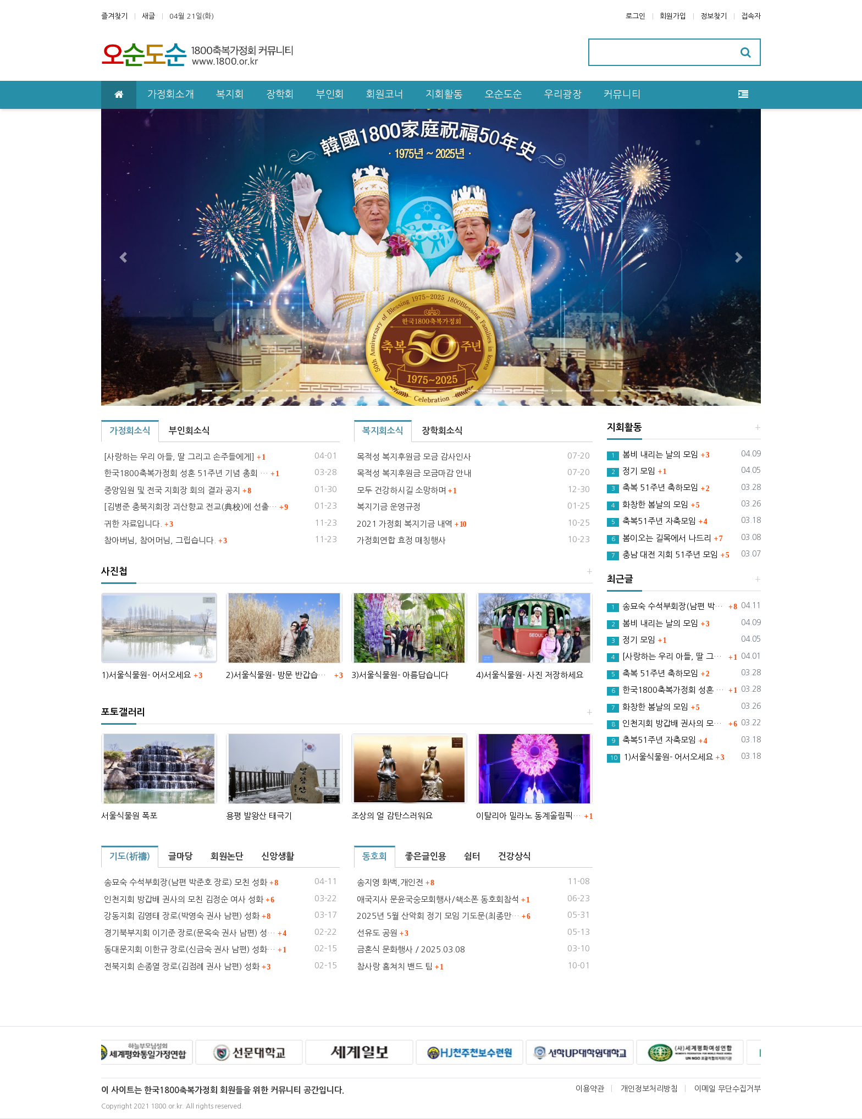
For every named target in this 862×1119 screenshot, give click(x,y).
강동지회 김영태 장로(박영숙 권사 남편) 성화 (181, 916)
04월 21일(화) (191, 16)
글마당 (180, 856)
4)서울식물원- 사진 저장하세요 (529, 675)
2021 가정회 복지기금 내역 (404, 524)
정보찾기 (713, 16)
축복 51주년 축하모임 (652, 488)
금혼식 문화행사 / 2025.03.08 (411, 949)
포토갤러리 (123, 712)
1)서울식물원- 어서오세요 (146, 675)
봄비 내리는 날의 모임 (652, 455)
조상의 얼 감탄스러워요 (392, 816)
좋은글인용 (425, 856)
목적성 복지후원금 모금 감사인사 (414, 457)
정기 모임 (631, 472)
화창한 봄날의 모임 (647, 505)
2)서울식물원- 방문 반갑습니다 (278, 675)
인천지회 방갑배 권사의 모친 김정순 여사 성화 (183, 899)
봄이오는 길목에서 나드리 (659, 539)
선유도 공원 (377, 933)
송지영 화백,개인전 (390, 882)
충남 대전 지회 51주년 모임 (662, 555)
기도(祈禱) (129, 856)
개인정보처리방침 (649, 1089)
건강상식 (514, 856)
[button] (123, 257)
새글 (148, 16)
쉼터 (472, 856)
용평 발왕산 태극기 (259, 816)
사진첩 (114, 571)
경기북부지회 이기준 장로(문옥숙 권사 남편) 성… (189, 933)
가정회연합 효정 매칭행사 (401, 540)
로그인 (635, 16)
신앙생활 (277, 856)
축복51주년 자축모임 (651, 522)
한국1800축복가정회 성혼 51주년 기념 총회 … (186, 473)
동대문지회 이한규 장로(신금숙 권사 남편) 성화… (189, 949)
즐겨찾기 (114, 16)
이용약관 (590, 1089)
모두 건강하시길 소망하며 (401, 490)
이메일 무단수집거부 (727, 1089)
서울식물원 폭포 (129, 816)
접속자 (751, 16)
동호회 (374, 856)
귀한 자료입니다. (133, 524)
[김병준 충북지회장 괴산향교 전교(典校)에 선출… (190, 507)
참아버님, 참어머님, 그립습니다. (160, 540)
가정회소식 (130, 431)
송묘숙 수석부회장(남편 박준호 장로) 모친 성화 (185, 882)
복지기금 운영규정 (389, 507)
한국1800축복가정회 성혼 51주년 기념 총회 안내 (666, 691)
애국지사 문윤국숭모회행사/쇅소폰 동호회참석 (438, 899)
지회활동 (624, 427)
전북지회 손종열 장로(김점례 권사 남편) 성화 (181, 966)
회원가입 (673, 16)
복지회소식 (383, 431)
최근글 (620, 579)
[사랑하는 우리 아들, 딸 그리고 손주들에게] (179, 457)
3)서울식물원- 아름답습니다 (400, 675)
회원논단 (227, 856)
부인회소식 (189, 431)
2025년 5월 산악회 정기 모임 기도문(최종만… (438, 916)
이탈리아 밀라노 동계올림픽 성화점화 (528, 816)
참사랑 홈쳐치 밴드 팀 (395, 966)
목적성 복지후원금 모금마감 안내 (414, 473)
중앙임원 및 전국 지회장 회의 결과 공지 (172, 490)
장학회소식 (442, 431)
